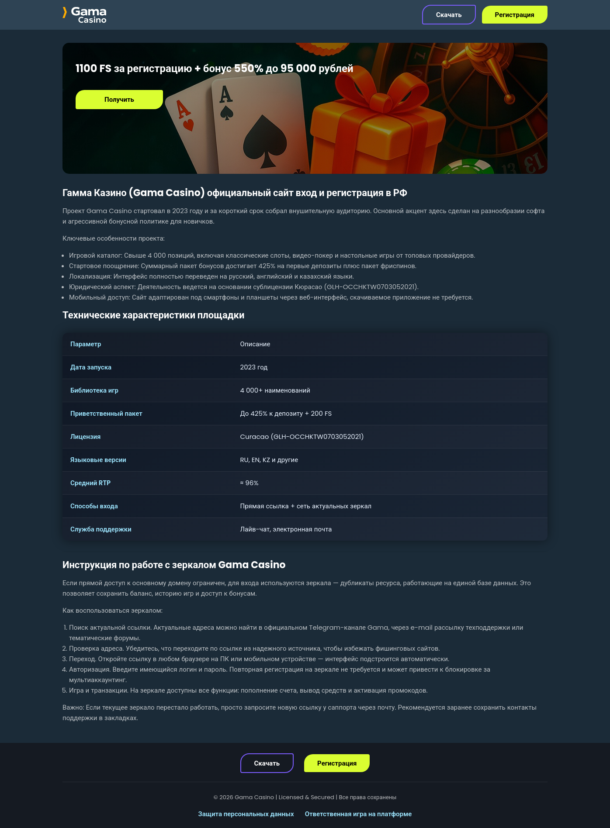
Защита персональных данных (246, 813)
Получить (119, 99)
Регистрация (514, 14)
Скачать (449, 14)
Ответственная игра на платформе (358, 813)
